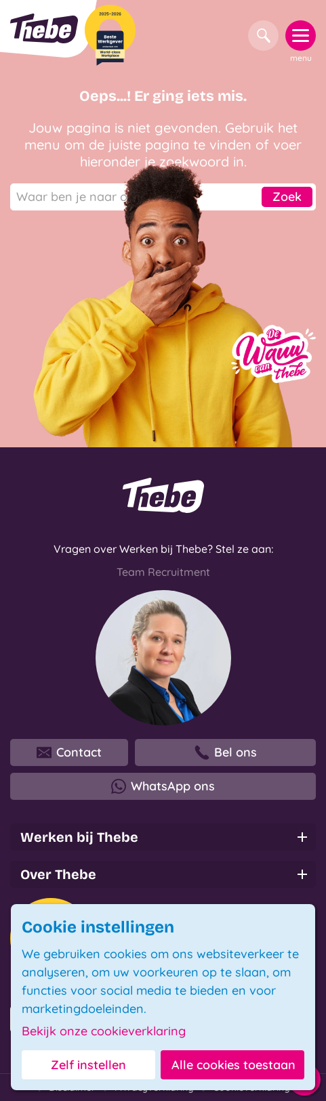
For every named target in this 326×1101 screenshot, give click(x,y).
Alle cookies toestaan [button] (233, 1065)
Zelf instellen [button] (88, 1065)
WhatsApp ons (163, 786)
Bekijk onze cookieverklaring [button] (104, 1031)
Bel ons (226, 752)
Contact (69, 752)
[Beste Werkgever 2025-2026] (110, 35)
